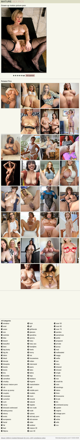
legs (30, 376)
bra (3, 373)
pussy (57, 347)
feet (3, 428)
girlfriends (32, 329)
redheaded (59, 352)
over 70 (58, 329)
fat (3, 425)
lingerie (31, 381)
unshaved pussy (61, 405)
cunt (3, 402)
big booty (5, 349)
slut (56, 379)
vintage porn (59, 413)
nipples (31, 405)
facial (4, 422)
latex (30, 370)
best (3, 347)
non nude (32, 408)
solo (56, 384)
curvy (4, 405)
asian (4, 329)
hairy (30, 341)
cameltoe (5, 379)
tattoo (57, 390)
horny (31, 352)
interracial (32, 364)
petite (57, 338)
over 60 (58, 326)
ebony (4, 413)
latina (31, 373)
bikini (4, 355)
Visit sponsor (30, 75)
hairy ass (32, 344)
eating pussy (6, 411)
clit (3, 387)
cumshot (5, 399)
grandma (32, 335)
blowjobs (5, 364)
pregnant (58, 341)
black (4, 358)
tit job (57, 399)
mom (30, 396)
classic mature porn (9, 384)
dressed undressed (9, 408)
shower (57, 370)
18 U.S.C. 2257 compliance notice (34, 438)
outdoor (31, 425)
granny (31, 338)
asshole (5, 335)
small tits (58, 381)
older (30, 422)
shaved (57, 367)
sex (56, 361)
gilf (30, 326)
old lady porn (33, 416)
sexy (56, 364)
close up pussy (7, 390)
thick (56, 393)
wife (56, 422)
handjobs (32, 347)
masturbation (33, 384)
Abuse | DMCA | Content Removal (12, 438)
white (57, 419)
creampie (5, 396)
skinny (57, 376)
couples (5, 393)
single (57, 373)
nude (30, 411)
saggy (57, 355)
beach (4, 341)
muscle (31, 399)
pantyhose (59, 335)
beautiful (5, 344)
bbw (3, 338)
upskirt (57, 408)
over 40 (31, 431)
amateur (5, 323)
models (31, 393)
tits (56, 402)
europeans (6, 419)
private (57, 344)
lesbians (32, 379)
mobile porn (33, 390)
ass (3, 332)
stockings (58, 387)
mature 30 (32, 428)
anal (3, 326)
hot (30, 355)
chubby (5, 381)
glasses (31, 332)
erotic (4, 416)
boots (4, 370)
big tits (4, 352)
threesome (59, 396)
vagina (57, 411)
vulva (57, 416)
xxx (56, 425)
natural (31, 402)
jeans (31, 367)
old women (33, 419)
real (56, 349)
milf (30, 387)
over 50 (58, 323)
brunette (5, 376)
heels (31, 349)
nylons (31, 413)
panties (57, 332)
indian (31, 361)
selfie (57, 358)
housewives (33, 358)
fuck (30, 323)
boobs (4, 367)
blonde (4, 361)
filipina (4, 431)
